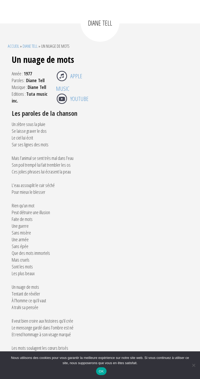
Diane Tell (30, 46)
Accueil (13, 46)
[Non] (193, 365)
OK (101, 371)
